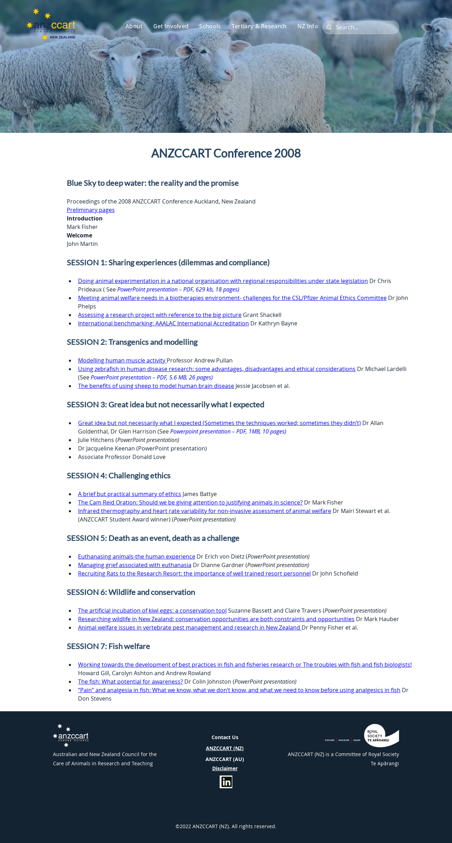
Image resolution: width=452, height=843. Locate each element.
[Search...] (360, 27)
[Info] (226, 782)
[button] (134, 26)
